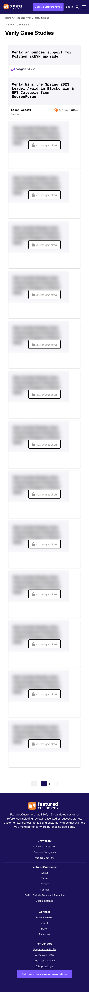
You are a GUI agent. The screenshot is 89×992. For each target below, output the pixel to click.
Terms (44, 878)
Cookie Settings (44, 900)
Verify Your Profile (45, 954)
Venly (30, 17)
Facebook (44, 934)
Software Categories (44, 846)
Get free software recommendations (44, 974)
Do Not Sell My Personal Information (44, 895)
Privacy (44, 884)
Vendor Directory (44, 857)
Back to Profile (18, 24)
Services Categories (44, 852)
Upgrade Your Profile (44, 949)
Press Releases (44, 917)
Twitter (44, 928)
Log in (69, 6)
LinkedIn (44, 923)
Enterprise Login (44, 966)
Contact (44, 889)
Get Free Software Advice (48, 6)
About (44, 872)
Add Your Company (45, 960)
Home (8, 17)
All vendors (19, 17)
